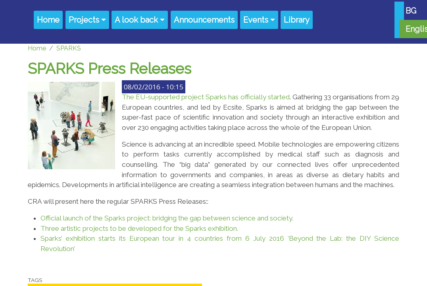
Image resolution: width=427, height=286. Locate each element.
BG (411, 10)
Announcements (204, 20)
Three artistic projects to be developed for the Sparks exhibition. (139, 228)
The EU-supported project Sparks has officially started (205, 97)
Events (255, 20)
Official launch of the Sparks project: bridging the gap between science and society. (166, 218)
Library (297, 20)
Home (48, 20)
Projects (84, 20)
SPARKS (68, 48)
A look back (136, 20)
